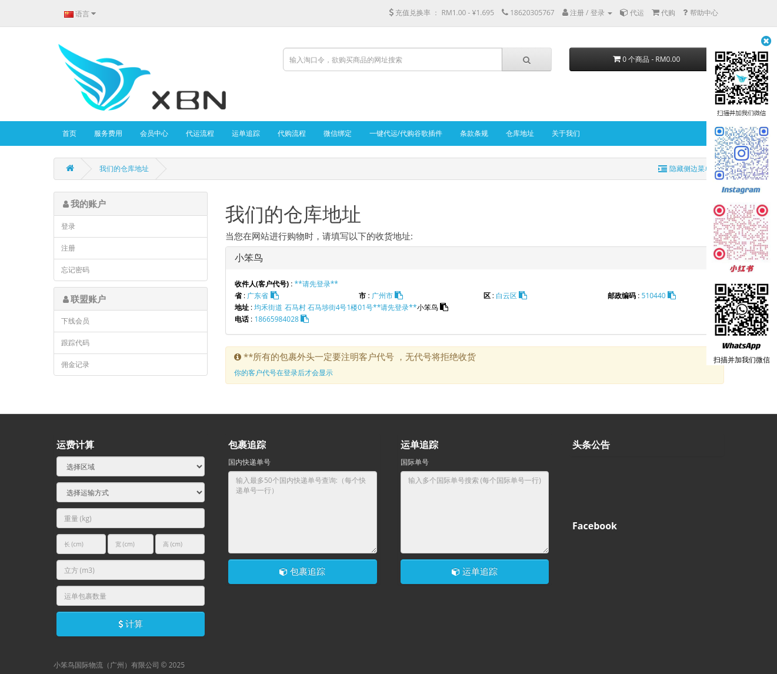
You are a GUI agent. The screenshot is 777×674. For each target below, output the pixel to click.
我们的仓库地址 (124, 168)
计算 (130, 623)
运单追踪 (475, 571)
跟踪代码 (75, 343)
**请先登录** (316, 284)
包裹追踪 (302, 571)
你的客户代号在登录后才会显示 (283, 373)
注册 (68, 248)
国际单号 (415, 462)
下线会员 (75, 321)
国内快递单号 (249, 462)
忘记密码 (75, 270)
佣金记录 (75, 364)
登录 (68, 226)
